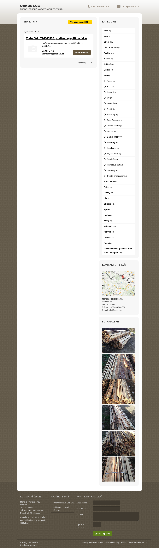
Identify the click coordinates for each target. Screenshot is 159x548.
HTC (110, 86)
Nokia (111, 109)
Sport (107, 209)
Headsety (112, 142)
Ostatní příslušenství (117, 176)
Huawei (111, 92)
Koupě (108, 243)
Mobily (108, 75)
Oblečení (109, 204)
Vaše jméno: (82, 503)
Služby (109, 193)
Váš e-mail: (81, 509)
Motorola (112, 103)
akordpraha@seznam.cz (53, 54)
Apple (111, 81)
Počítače (109, 64)
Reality (109, 53)
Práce (108, 187)
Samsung (112, 114)
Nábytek (109, 232)
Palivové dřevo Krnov (138, 542)
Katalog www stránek (29, 545)
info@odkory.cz (130, 6)
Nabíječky (112, 159)
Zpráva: (80, 514)
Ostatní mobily (114, 126)
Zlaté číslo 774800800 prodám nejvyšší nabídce (56, 38)
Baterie (111, 131)
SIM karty (112, 170)
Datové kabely (114, 137)
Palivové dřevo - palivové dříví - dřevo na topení (118, 250)
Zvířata (108, 59)
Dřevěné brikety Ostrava (116, 542)
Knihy (108, 221)
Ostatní (109, 237)
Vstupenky (110, 226)
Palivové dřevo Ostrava (63, 503)
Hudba (108, 215)
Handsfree (113, 148)
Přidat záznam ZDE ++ (80, 22)
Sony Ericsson (114, 120)
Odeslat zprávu (102, 533)
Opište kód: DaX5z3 (82, 526)
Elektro (108, 70)
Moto (107, 36)
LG (109, 98)
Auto (107, 31)
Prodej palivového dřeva (92, 542)
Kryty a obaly (114, 154)
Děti (107, 198)
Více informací (81, 52)
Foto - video (110, 181)
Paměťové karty (115, 165)
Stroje (108, 42)
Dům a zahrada (112, 47)
